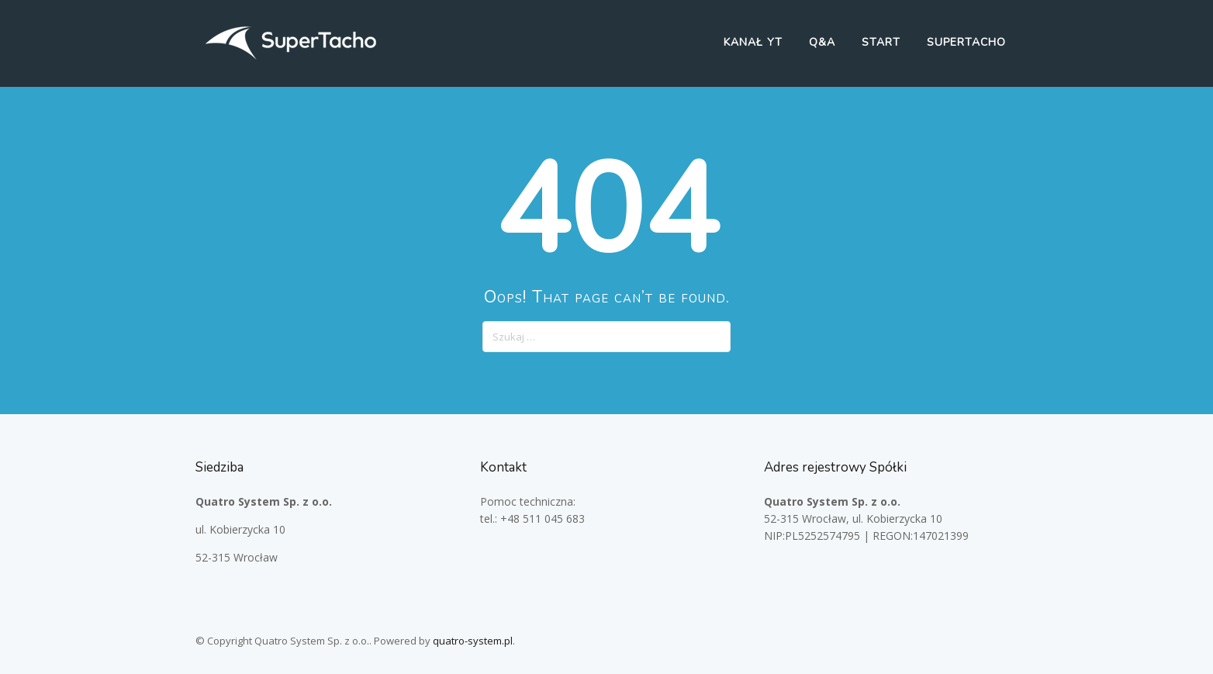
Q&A (822, 42)
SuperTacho (966, 42)
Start (881, 42)
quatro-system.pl (473, 641)
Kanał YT (753, 42)
